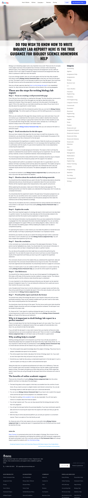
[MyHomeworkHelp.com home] (7, 455)
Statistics (69, 172)
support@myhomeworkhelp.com (25, 466)
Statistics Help (77, 491)
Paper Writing (77, 484)
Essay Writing (65, 477)
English (69, 119)
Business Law (71, 83)
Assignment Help (72, 74)
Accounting (70, 68)
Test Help (70, 175)
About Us (44, 477)
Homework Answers (73, 133)
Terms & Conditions (27, 495)
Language (70, 150)
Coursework (70, 105)
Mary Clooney (13, 434)
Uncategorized (71, 178)
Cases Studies (71, 88)
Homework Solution (73, 139)
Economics (70, 108)
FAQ (43, 484)
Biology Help (77, 488)
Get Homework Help (78, 2)
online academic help (28, 397)
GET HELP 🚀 (64, 465)
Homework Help (72, 136)
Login (66, 2)
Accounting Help (66, 488)
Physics (69, 166)
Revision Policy (26, 484)
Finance (69, 125)
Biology (69, 80)
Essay (68, 122)
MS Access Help (66, 491)
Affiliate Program (7, 495)
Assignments (71, 77)
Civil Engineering (72, 99)
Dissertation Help (78, 477)
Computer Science (72, 102)
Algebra (69, 71)
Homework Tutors (78, 481)
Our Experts (45, 491)
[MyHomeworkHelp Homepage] (8, 2)
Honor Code (26, 488)
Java (68, 147)
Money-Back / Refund (28, 481)
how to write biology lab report (38, 85)
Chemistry (70, 97)
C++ (68, 86)
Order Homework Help (8, 477)
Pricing (55, 2)
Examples (41, 2)
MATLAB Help (65, 484)
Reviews (48, 2)
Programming (71, 169)
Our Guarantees (27, 477)
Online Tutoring (72, 164)
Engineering (70, 116)
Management (71, 153)
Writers (33, 2)
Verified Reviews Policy (28, 491)
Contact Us (45, 481)
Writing (69, 181)
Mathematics (71, 155)
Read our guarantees (77, 465)
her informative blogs (33, 440)
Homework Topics (7, 491)
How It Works (25, 2)
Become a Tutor (46, 495)
